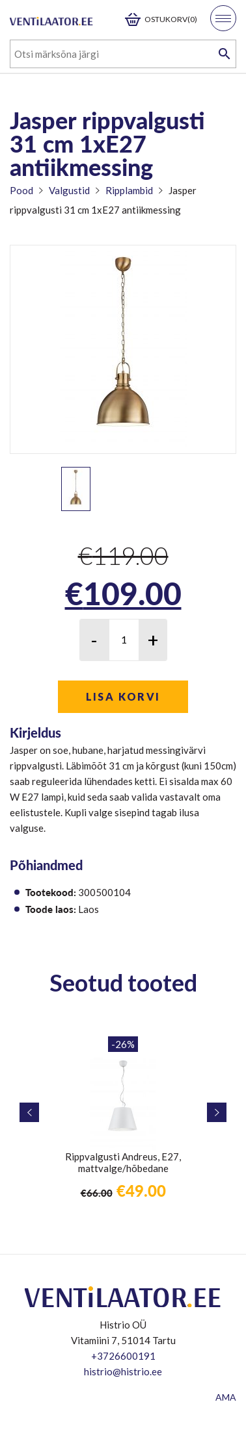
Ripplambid (129, 190)
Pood (21, 190)
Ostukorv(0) (170, 19)
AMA (225, 1397)
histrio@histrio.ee (123, 1371)
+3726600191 (123, 1356)
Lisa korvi (123, 696)
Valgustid (69, 190)
